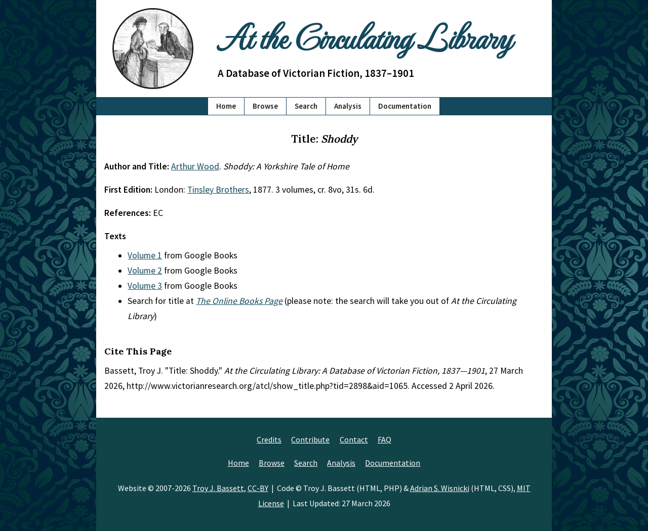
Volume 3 (145, 285)
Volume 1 (145, 255)
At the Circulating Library (364, 36)
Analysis (347, 106)
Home (226, 106)
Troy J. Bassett (218, 488)
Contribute (310, 439)
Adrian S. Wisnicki (439, 488)
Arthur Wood (195, 166)
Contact (354, 439)
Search (306, 106)
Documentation (404, 106)
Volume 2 (145, 270)
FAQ (384, 439)
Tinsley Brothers (218, 189)
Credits (269, 439)
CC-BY (258, 488)
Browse (265, 106)
